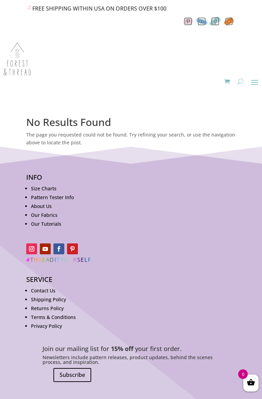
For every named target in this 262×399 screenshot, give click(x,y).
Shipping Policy (48, 299)
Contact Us (43, 290)
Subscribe (72, 375)
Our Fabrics (44, 215)
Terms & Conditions (53, 317)
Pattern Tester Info (52, 197)
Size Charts (43, 188)
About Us (41, 206)
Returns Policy (47, 308)
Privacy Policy (46, 326)
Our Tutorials (46, 224)
